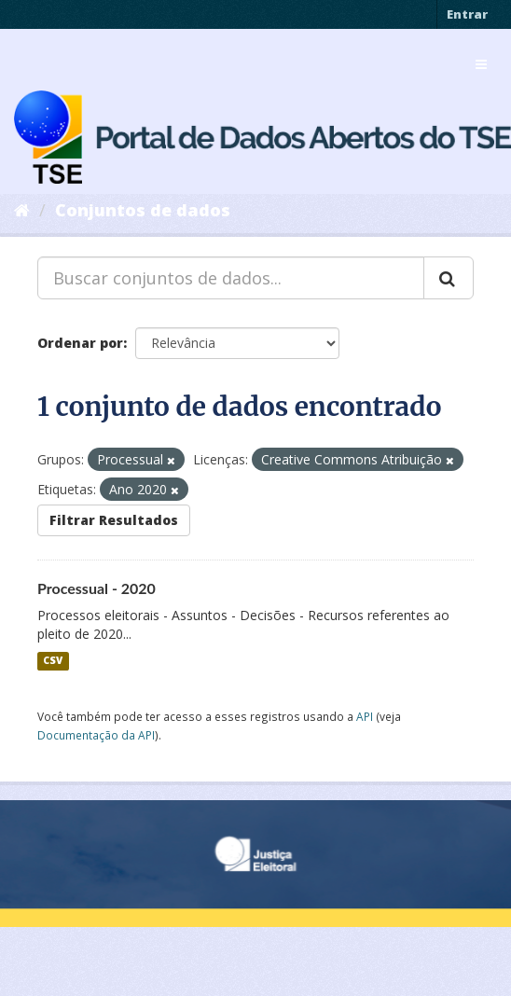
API (364, 716)
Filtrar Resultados (113, 520)
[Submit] (448, 277)
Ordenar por (80, 343)
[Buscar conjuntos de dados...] (230, 277)
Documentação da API (96, 734)
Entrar (467, 14)
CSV (52, 661)
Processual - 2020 (96, 588)
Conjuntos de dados (142, 210)
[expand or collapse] (481, 64)
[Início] (22, 210)
